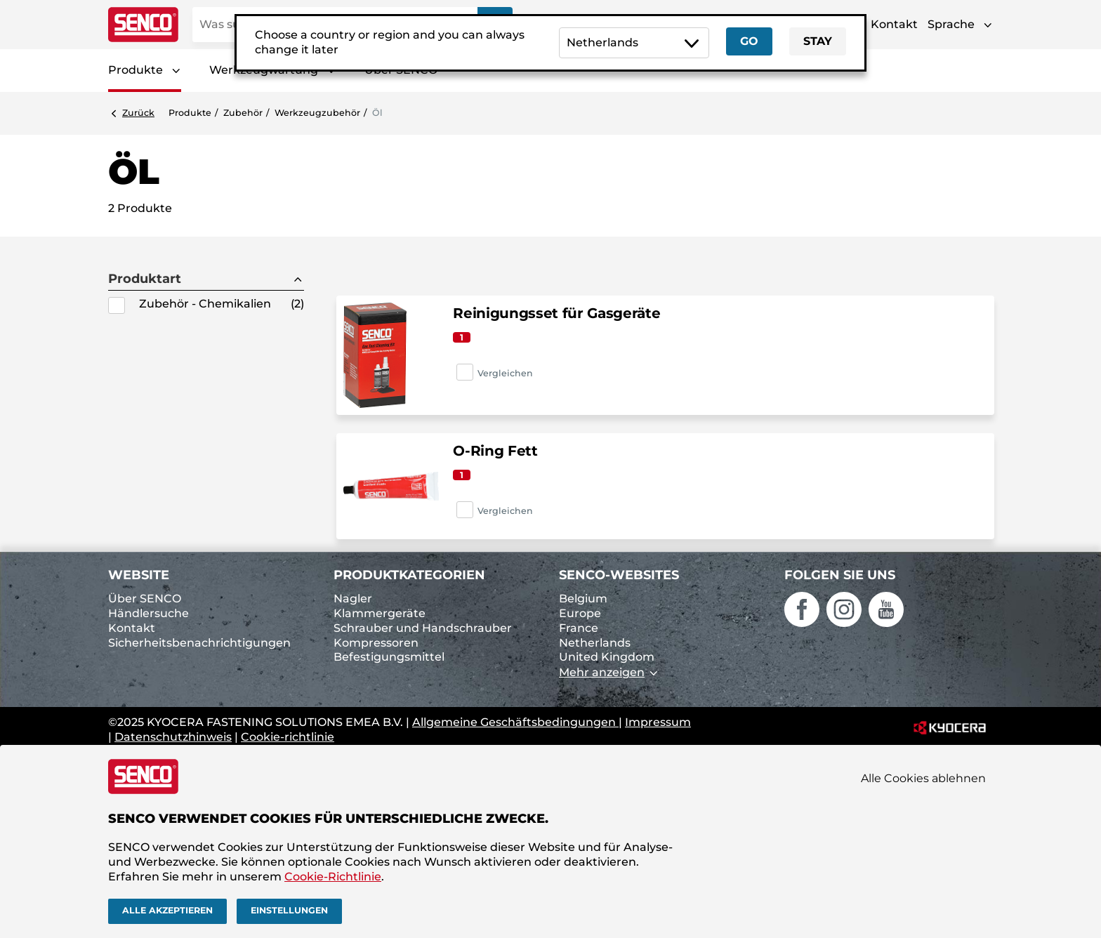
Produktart (144, 279)
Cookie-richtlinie (287, 737)
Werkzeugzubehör (317, 112)
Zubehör (243, 112)
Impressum (658, 722)
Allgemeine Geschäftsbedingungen (515, 722)
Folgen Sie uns (839, 575)
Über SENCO (144, 598)
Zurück (138, 112)
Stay (817, 41)
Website (138, 575)
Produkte (135, 70)
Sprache (951, 24)
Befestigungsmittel (389, 656)
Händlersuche (148, 613)
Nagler (353, 598)
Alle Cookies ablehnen (923, 778)
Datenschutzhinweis (173, 737)
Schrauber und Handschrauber (423, 628)
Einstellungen (289, 910)
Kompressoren (376, 642)
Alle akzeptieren (167, 910)
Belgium (583, 598)
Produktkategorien (409, 575)
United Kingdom (606, 656)
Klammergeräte (380, 613)
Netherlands (595, 642)
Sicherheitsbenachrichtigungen (199, 642)
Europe (580, 613)
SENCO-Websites (619, 575)
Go (749, 41)
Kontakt (894, 24)
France (578, 628)
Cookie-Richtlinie (332, 876)
